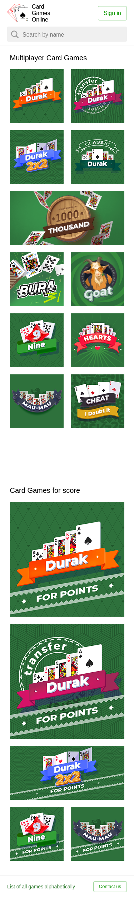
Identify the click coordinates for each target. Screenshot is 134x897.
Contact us (110, 886)
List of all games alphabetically (41, 886)
